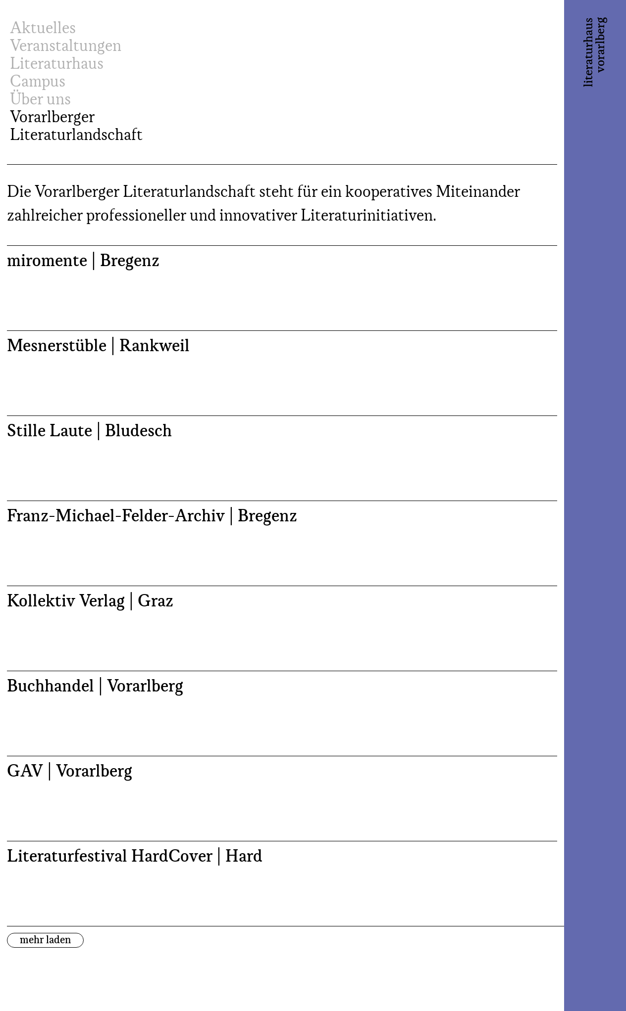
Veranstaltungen (65, 46)
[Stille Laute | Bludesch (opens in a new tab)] (282, 458)
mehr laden (45, 940)
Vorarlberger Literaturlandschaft (76, 126)
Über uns (40, 100)
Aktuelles (43, 29)
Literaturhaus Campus (57, 73)
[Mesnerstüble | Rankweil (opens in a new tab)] (282, 372)
